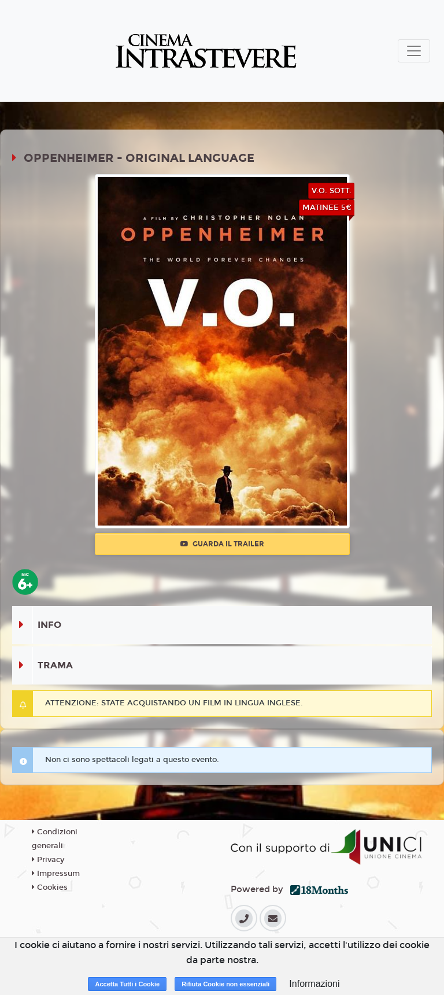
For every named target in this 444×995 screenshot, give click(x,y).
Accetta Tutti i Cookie (127, 984)
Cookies (50, 887)
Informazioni (314, 984)
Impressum (56, 873)
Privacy (48, 859)
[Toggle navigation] (414, 50)
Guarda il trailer (222, 544)
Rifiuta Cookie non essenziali (225, 984)
